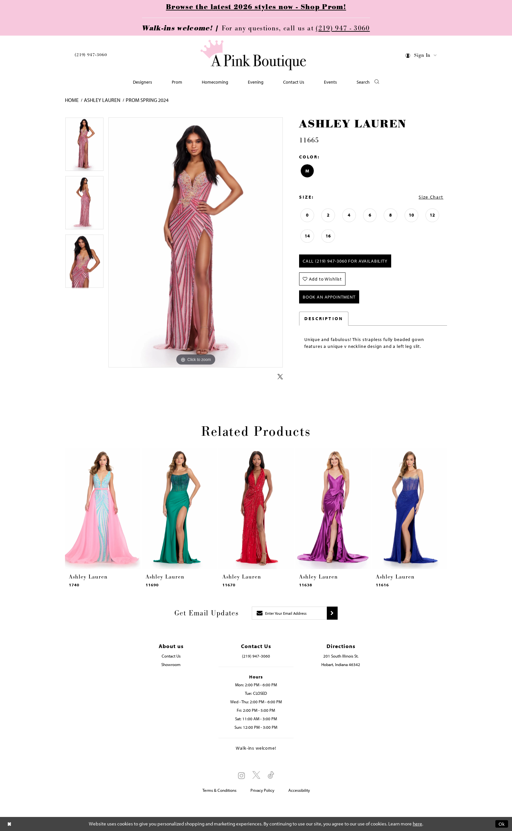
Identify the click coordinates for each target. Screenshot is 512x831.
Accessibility (299, 790)
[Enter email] (289, 613)
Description (323, 318)
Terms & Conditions (219, 790)
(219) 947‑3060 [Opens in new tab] (256, 656)
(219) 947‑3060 (91, 55)
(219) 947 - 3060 (343, 28)
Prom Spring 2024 (147, 100)
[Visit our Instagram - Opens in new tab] (241, 775)
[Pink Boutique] (254, 55)
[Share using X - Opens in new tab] (280, 377)
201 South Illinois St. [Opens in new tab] (341, 656)
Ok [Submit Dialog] (502, 824)
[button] (421, 56)
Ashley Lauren (102, 100)
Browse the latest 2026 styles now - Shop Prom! (256, 7)
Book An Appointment (329, 297)
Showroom (171, 664)
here (417, 824)
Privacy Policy (262, 790)
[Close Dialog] (9, 824)
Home (72, 100)
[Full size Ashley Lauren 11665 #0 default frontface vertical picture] (195, 242)
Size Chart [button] (431, 197)
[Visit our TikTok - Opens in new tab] (271, 775)
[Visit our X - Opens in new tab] (256, 775)
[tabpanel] (84, 146)
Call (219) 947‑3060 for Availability (345, 261)
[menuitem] (91, 56)
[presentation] (102, 508)
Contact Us (171, 656)
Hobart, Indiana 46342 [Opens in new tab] (340, 664)
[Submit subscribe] (332, 613)
